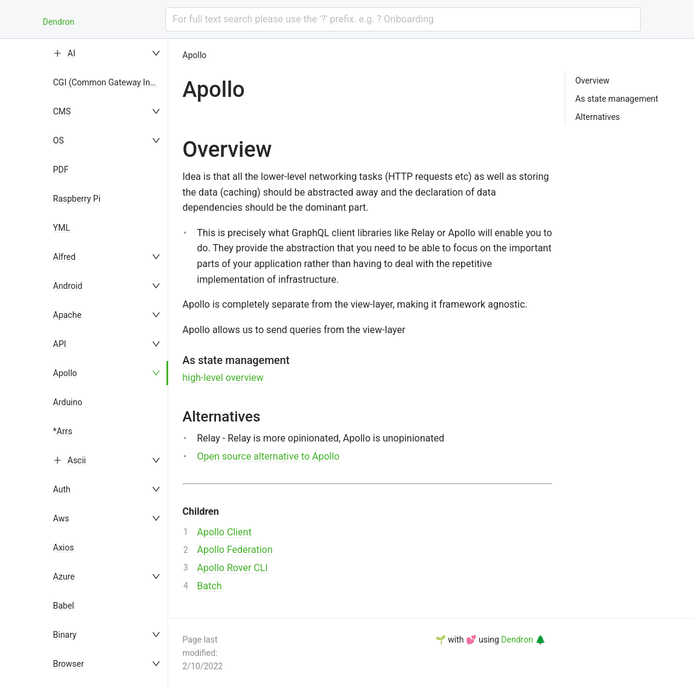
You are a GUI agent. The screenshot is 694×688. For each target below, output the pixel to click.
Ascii (77, 460)
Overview (592, 80)
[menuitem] (107, 53)
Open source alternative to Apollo (268, 456)
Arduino (67, 402)
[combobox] (402, 19)
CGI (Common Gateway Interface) (116, 82)
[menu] (107, 363)
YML (61, 228)
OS (58, 140)
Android (68, 286)
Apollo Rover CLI (232, 568)
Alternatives (597, 117)
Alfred (64, 257)
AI (72, 53)
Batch (209, 586)
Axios (63, 547)
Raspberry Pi (77, 198)
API (60, 344)
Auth (62, 489)
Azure (64, 576)
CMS (62, 111)
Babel (63, 605)
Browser (68, 664)
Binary (65, 635)
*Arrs (63, 431)
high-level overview (223, 377)
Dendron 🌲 (523, 639)
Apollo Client (224, 532)
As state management (616, 99)
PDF (61, 169)
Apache (67, 315)
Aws (61, 518)
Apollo (65, 373)
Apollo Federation (235, 549)
